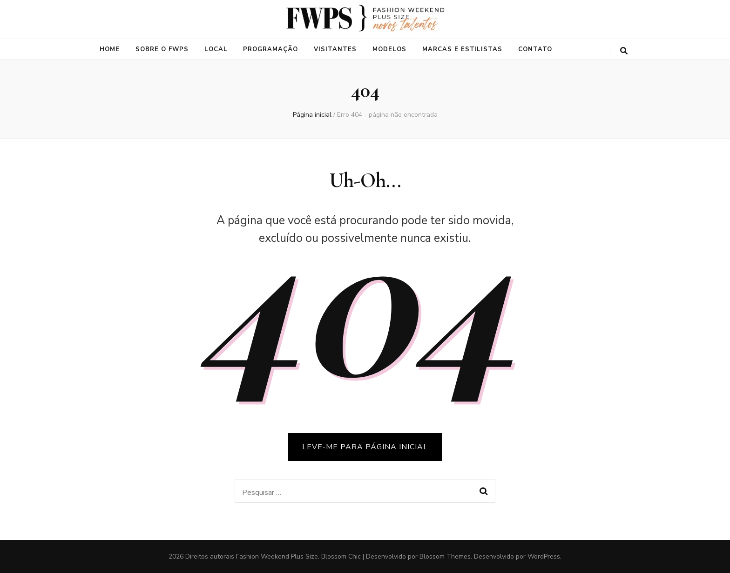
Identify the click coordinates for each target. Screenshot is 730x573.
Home (110, 49)
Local (216, 49)
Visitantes (335, 49)
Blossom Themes (445, 556)
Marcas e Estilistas (462, 49)
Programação (270, 49)
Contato (535, 49)
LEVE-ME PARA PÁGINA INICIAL (365, 447)
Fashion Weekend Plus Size (277, 556)
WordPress (543, 556)
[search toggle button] (624, 51)
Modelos (389, 49)
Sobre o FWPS (162, 49)
